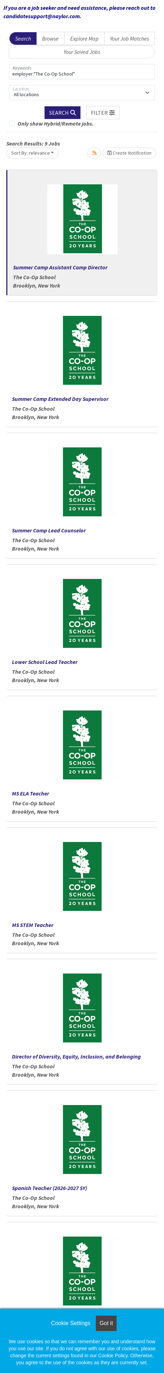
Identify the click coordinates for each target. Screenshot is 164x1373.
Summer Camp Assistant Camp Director (60, 267)
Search (23, 38)
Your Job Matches (129, 38)
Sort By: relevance (30, 153)
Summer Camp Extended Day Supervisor (60, 398)
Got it (106, 1323)
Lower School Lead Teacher (45, 661)
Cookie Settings (70, 1323)
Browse (50, 38)
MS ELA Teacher (30, 793)
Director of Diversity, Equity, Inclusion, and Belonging (76, 1056)
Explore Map (84, 38)
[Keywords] (82, 71)
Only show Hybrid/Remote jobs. (56, 123)
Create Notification (129, 153)
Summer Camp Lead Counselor (49, 530)
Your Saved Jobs (82, 51)
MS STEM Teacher (32, 924)
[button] (103, 112)
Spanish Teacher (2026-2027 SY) (49, 1187)
